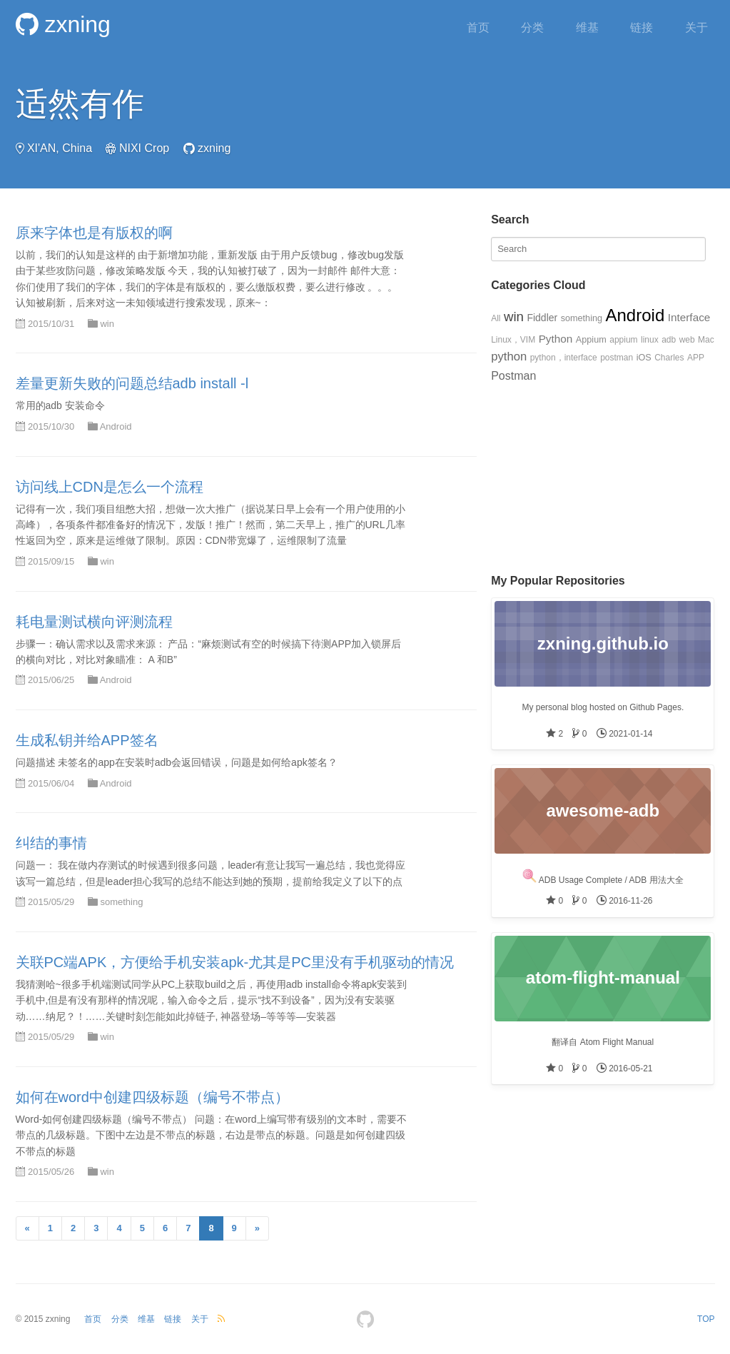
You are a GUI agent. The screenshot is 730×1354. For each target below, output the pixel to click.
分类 (532, 27)
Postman (513, 376)
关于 (696, 27)
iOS (644, 358)
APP (695, 358)
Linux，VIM (513, 340)
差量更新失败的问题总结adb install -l (132, 383)
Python (556, 339)
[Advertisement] (602, 474)
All (495, 318)
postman (616, 358)
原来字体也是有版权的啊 (94, 233)
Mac (706, 340)
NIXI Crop (144, 148)
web (687, 340)
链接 (641, 27)
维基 (587, 27)
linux (650, 340)
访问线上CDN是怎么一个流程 (109, 487)
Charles (669, 358)
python (509, 356)
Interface (689, 317)
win (107, 323)
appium (623, 340)
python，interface (563, 358)
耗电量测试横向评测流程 (94, 622)
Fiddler (542, 317)
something (121, 901)
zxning (63, 24)
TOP (705, 1319)
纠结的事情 (51, 843)
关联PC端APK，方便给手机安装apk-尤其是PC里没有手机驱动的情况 (235, 962)
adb (668, 340)
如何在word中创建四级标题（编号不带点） (152, 1097)
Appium (591, 340)
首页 (478, 27)
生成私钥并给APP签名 (87, 740)
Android (116, 426)
